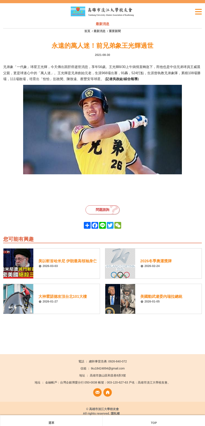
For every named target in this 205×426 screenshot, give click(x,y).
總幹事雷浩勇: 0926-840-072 (108, 361)
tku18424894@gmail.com (108, 368)
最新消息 (99, 31)
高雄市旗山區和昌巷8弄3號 (108, 375)
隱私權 (115, 413)
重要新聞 (115, 31)
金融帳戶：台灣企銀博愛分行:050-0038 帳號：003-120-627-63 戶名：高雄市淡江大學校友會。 (107, 382)
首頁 (87, 31)
